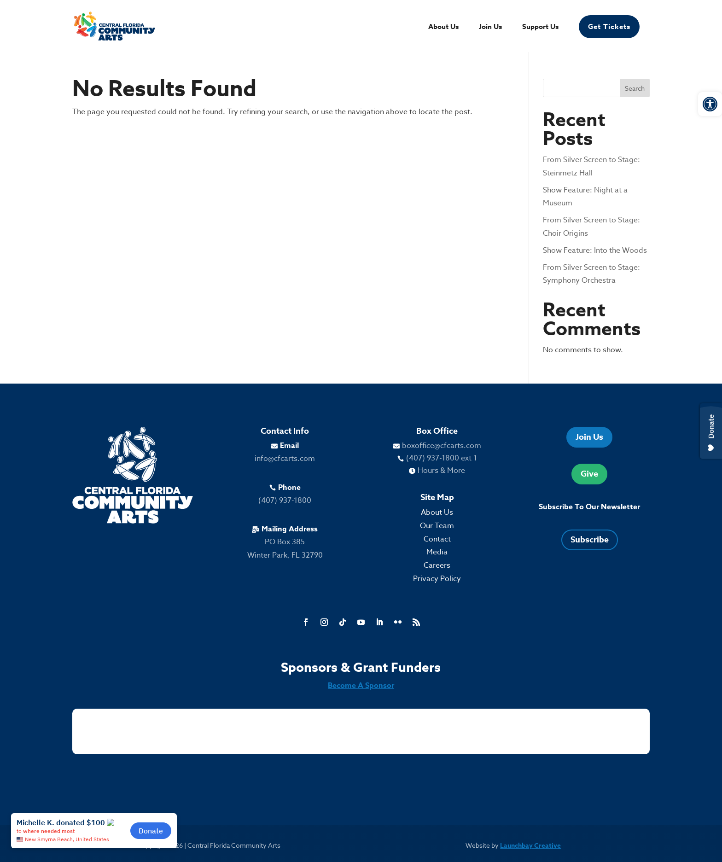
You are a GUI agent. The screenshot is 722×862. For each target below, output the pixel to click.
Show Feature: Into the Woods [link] (595, 250)
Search (635, 88)
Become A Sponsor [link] (361, 685)
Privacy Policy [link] (437, 578)
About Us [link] (443, 27)
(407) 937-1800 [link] (284, 500)
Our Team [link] (437, 525)
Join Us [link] (490, 27)
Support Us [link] (540, 27)
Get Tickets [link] (609, 26)
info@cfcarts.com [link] (285, 458)
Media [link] (437, 552)
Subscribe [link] (590, 540)
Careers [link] (437, 565)
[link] (710, 104)
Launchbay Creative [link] (530, 845)
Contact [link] (437, 539)
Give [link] (589, 474)
